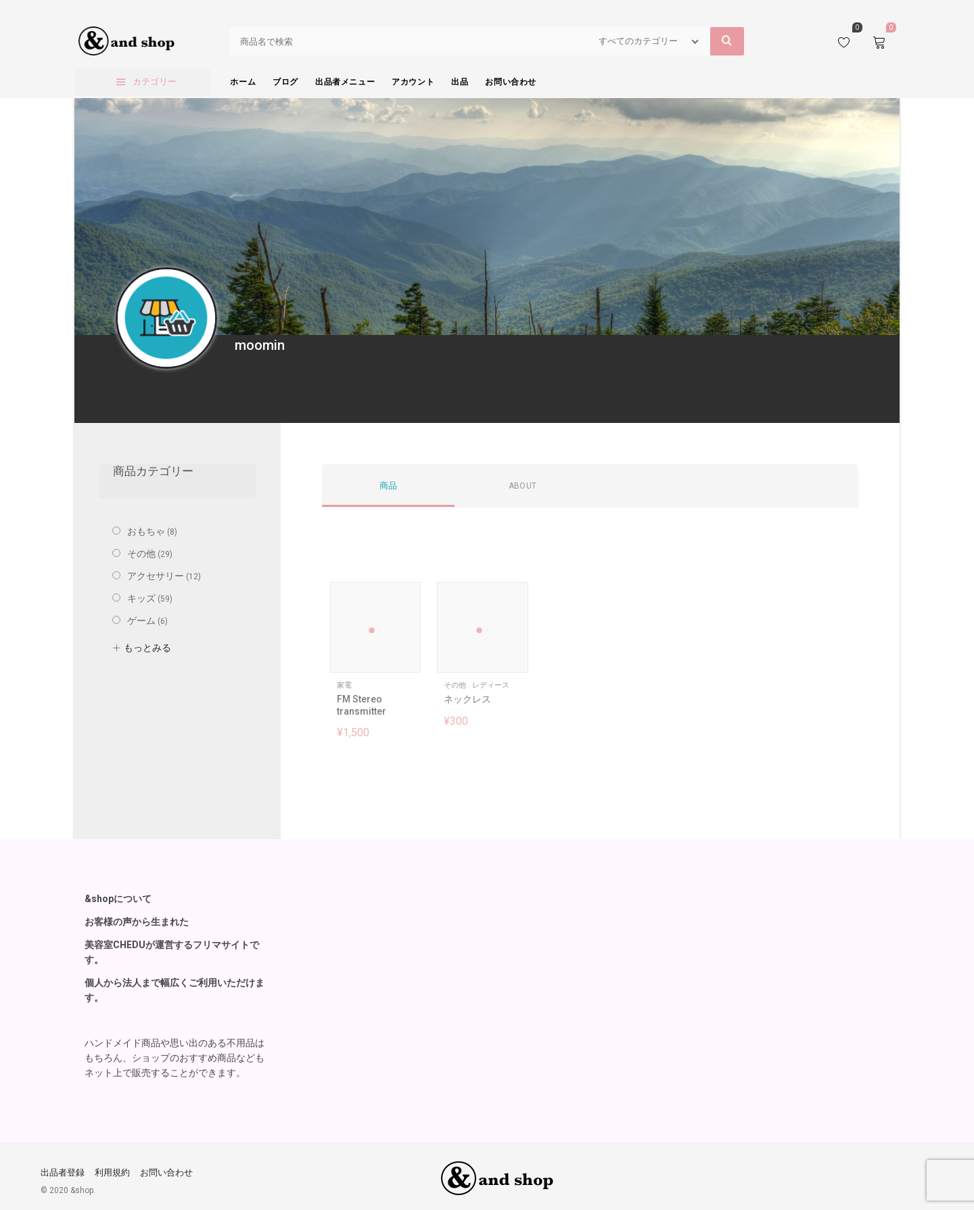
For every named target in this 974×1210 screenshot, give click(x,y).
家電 (344, 685)
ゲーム (141, 620)
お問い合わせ (166, 1172)
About (523, 486)
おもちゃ (146, 531)
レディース (490, 685)
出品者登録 (63, 1172)
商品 (388, 485)
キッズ (141, 598)
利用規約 (112, 1172)
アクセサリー (155, 575)
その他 (455, 685)
